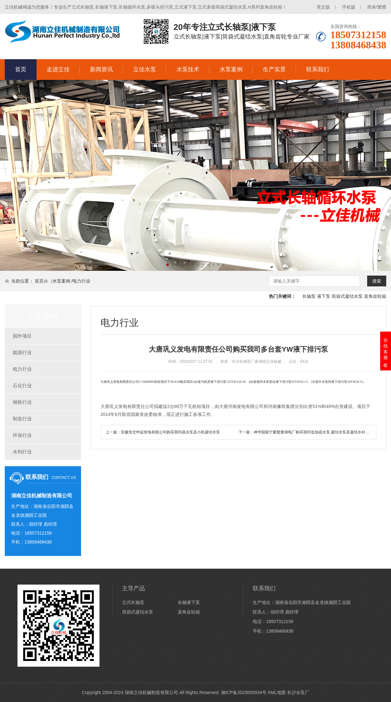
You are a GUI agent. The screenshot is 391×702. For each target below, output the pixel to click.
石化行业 (22, 385)
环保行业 (22, 435)
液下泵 (323, 296)
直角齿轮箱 (375, 296)
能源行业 (22, 352)
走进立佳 (58, 69)
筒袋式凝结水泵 (347, 296)
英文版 (323, 7)
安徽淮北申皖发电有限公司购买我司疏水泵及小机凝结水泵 (170, 432)
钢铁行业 (22, 402)
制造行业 (22, 418)
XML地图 (277, 692)
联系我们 (317, 69)
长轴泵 (309, 296)
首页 (20, 69)
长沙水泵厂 (298, 692)
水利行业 (22, 451)
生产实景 (274, 69)
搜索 (376, 281)
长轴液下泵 (189, 602)
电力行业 (81, 281)
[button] (167, 264)
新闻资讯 (101, 69)
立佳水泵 (144, 69)
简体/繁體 (376, 7)
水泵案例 (231, 69)
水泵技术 (187, 69)
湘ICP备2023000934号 (243, 692)
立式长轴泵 (133, 602)
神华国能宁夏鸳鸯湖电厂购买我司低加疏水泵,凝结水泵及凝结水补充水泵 (315, 432)
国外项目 (22, 336)
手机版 (348, 7)
